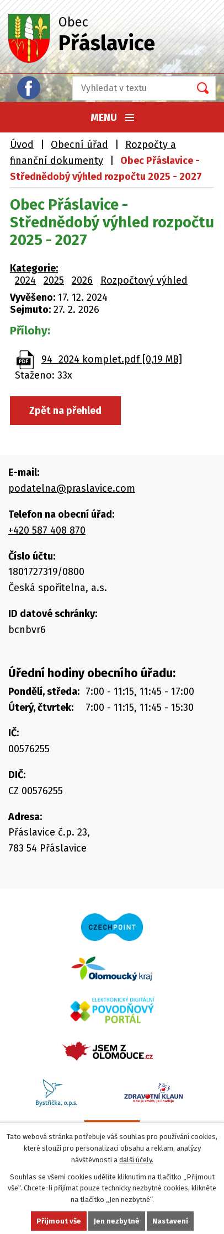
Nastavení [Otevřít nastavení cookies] (170, 1221)
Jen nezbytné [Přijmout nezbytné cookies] (117, 1221)
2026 (82, 280)
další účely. (136, 1160)
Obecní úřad (79, 145)
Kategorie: (34, 268)
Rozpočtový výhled (144, 280)
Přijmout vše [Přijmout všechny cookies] (58, 1221)
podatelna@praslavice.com (71, 488)
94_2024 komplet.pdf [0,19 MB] (111, 359)
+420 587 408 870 (47, 530)
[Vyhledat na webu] (128, 88)
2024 (25, 280)
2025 (54, 280)
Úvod (22, 145)
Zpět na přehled (65, 411)
